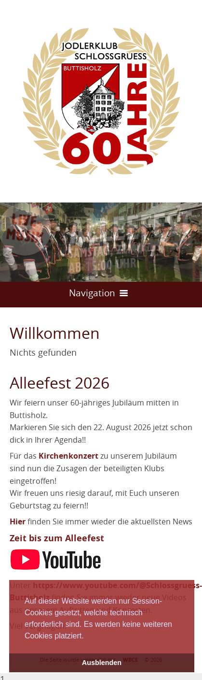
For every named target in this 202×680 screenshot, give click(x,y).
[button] (87, 636)
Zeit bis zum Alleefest (57, 538)
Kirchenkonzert (68, 455)
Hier (18, 521)
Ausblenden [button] (101, 662)
